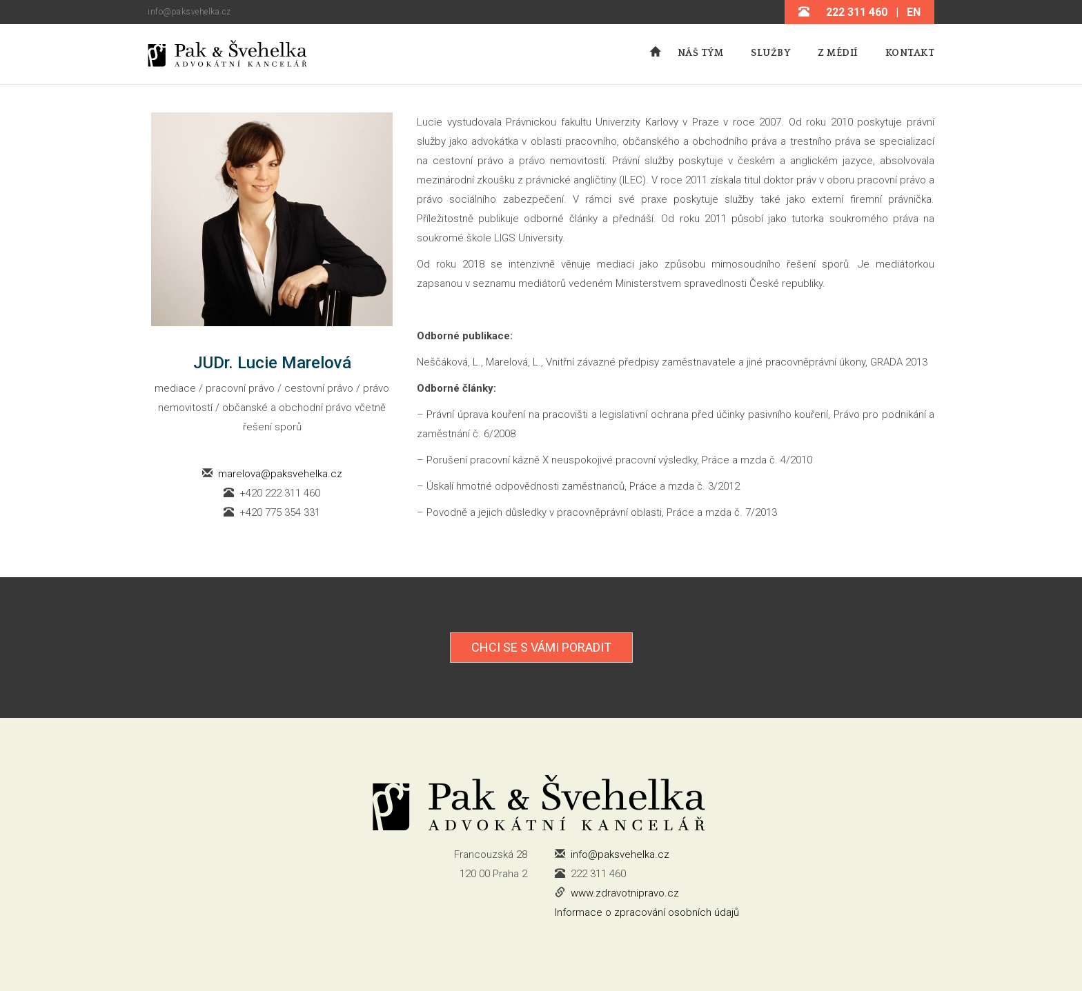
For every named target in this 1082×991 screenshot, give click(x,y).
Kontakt (910, 53)
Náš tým (701, 53)
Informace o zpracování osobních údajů (647, 912)
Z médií (838, 53)
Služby (770, 53)
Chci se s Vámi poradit (541, 647)
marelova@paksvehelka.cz (280, 474)
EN (914, 12)
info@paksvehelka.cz (189, 12)
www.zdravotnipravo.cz (625, 893)
